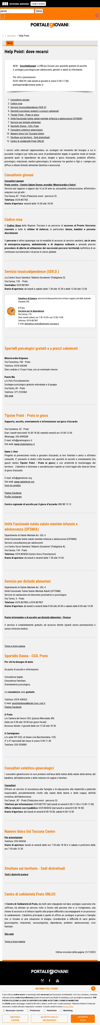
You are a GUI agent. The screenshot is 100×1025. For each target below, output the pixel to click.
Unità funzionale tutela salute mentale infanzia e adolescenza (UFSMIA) (46, 118)
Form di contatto (13, 485)
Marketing (68, 1010)
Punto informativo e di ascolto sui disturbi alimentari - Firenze (38, 617)
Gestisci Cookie (15, 1018)
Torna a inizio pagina (15, 646)
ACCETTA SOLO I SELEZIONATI (49, 1018)
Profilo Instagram (13, 496)
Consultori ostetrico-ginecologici (27, 129)
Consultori (10, 785)
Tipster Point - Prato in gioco (25, 114)
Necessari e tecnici (14, 1010)
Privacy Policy (68, 1006)
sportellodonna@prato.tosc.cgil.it (28, 703)
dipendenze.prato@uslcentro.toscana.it (41, 323)
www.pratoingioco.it (24, 444)
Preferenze (35, 1010)
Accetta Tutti (83, 1018)
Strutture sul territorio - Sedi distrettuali (30, 137)
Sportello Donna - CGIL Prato (25, 126)
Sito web (9, 395)
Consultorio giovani (20, 99)
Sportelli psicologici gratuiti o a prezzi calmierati (35, 111)
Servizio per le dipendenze (31, 311)
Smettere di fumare (27, 298)
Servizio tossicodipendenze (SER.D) (28, 107)
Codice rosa (16, 103)
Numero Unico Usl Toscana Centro (27, 133)
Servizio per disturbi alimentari (26, 122)
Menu (9, 43)
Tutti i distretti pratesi (16, 874)
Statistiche (52, 1010)
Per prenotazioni (13, 837)
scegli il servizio (38, 4)
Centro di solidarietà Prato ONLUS (27, 141)
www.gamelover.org (24, 481)
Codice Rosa (14, 225)
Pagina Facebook (13, 492)
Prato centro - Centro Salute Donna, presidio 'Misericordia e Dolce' (40, 184)
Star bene (11, 35)
